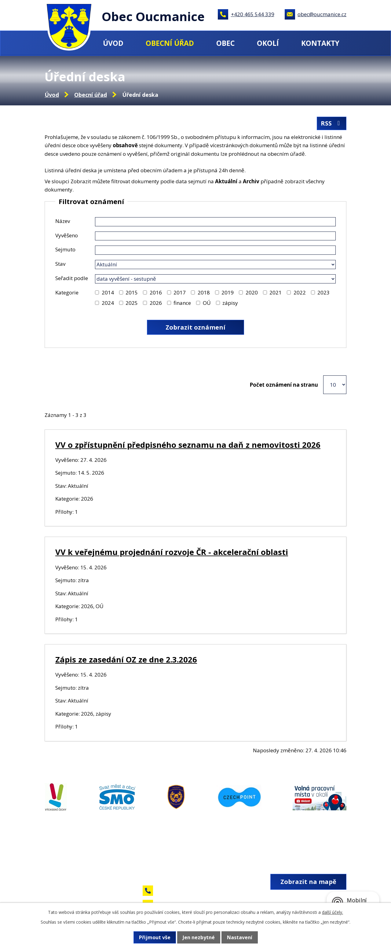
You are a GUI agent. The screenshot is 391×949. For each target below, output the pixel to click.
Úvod (113, 43)
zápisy (230, 302)
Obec (225, 43)
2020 (252, 292)
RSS (331, 123)
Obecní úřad (170, 43)
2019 (227, 292)
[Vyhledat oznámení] (195, 327)
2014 (108, 292)
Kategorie (67, 292)
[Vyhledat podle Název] (215, 221)
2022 (300, 292)
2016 (156, 292)
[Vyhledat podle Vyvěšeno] (215, 236)
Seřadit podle (71, 278)
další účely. (332, 912)
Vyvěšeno (66, 235)
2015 (132, 292)
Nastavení (239, 937)
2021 (275, 292)
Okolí (268, 43)
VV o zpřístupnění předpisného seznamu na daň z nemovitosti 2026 (187, 445)
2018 (204, 292)
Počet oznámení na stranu (284, 384)
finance (182, 302)
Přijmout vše (154, 937)
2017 (180, 292)
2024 (108, 302)
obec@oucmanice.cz (322, 14)
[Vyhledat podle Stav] (215, 264)
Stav (60, 263)
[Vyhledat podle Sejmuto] (215, 250)
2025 (132, 302)
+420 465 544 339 (252, 14)
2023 (323, 292)
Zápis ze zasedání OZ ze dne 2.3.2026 (126, 659)
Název (62, 220)
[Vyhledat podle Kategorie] (97, 292)
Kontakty (320, 43)
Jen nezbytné (199, 937)
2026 (156, 302)
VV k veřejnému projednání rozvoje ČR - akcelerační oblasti (171, 552)
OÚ (207, 302)
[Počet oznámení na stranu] (334, 384)
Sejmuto (65, 249)
